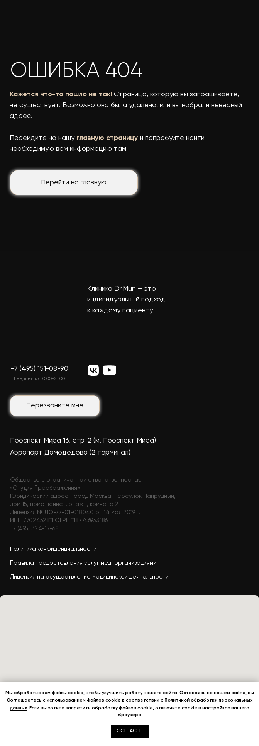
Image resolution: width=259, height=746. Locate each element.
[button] (55, 405)
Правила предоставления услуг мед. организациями (83, 563)
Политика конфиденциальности (53, 549)
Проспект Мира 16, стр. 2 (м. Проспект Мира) (83, 440)
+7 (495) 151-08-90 (39, 368)
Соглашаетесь (24, 700)
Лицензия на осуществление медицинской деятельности (89, 577)
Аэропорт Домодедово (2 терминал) (70, 452)
